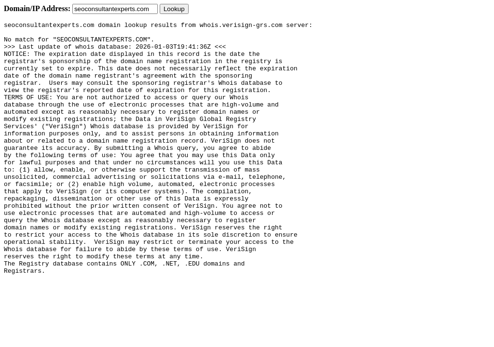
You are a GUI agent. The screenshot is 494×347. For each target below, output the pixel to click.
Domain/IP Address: (37, 8)
